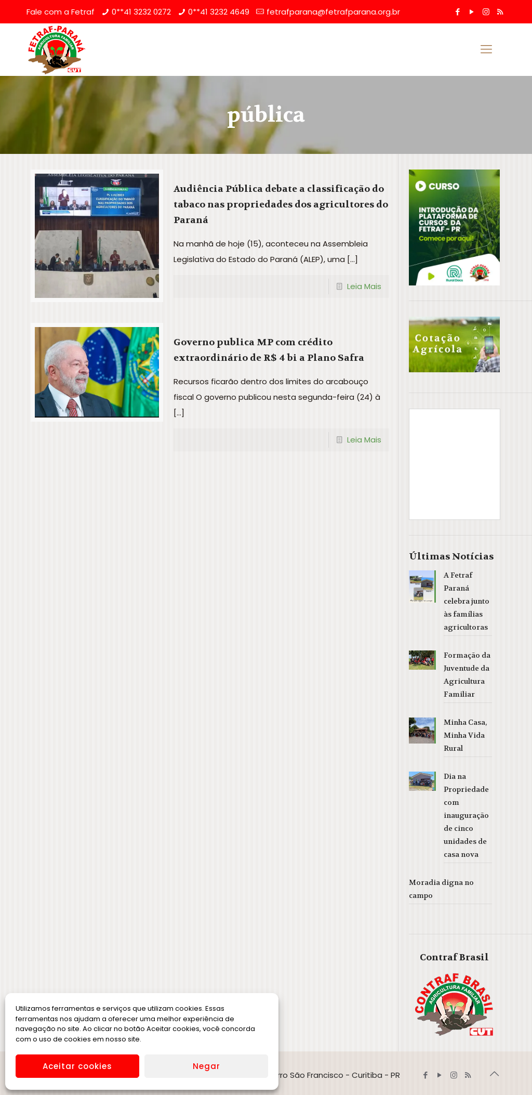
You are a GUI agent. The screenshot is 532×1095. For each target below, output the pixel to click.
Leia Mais (364, 286)
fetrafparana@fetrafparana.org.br (333, 11)
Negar (206, 1066)
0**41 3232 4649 (218, 11)
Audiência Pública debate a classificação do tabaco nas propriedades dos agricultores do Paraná (281, 204)
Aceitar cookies (77, 1066)
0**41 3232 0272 (141, 11)
